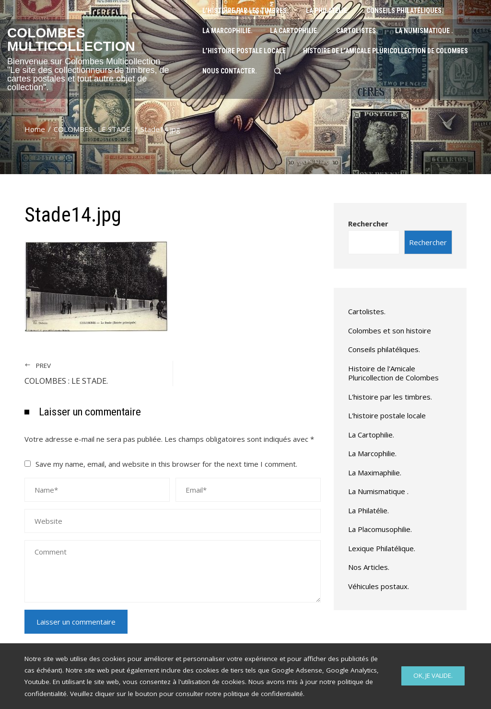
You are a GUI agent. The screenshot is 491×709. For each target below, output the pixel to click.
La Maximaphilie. (374, 472)
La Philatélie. (368, 510)
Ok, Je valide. (433, 675)
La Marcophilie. (372, 453)
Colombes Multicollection (71, 39)
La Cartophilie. (371, 434)
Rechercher (368, 223)
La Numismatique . (378, 491)
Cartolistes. (367, 311)
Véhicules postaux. (378, 586)
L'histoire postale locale (387, 415)
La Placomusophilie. (380, 529)
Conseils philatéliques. (384, 349)
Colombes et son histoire (389, 330)
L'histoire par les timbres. (390, 397)
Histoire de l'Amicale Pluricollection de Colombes (393, 373)
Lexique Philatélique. (381, 548)
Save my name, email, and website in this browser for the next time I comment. (166, 464)
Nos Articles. (368, 567)
